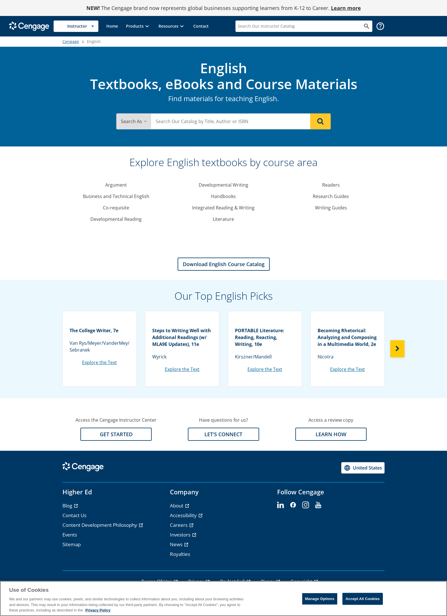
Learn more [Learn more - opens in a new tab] (346, 8)
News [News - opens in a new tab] (177, 544)
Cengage (70, 41)
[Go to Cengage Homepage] (29, 25)
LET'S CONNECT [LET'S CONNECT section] (223, 434)
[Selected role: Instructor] (76, 26)
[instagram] (305, 505)
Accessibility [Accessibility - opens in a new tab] (184, 515)
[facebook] (293, 505)
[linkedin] (280, 505)
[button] (138, 26)
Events (69, 534)
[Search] (320, 121)
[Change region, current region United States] (363, 468)
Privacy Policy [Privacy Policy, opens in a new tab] (97, 610)
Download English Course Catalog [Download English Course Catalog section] (224, 264)
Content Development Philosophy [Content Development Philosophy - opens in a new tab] (100, 525)
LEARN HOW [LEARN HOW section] (331, 434)
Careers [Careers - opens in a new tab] (179, 525)
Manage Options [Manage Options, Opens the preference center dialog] (319, 599)
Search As (134, 121)
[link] (112, 26)
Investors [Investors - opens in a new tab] (181, 534)
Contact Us (74, 515)
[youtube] (318, 505)
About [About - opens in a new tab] (177, 505)
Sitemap (71, 544)
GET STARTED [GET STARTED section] (116, 434)
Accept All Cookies (363, 599)
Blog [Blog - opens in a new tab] (67, 505)
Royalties (180, 554)
